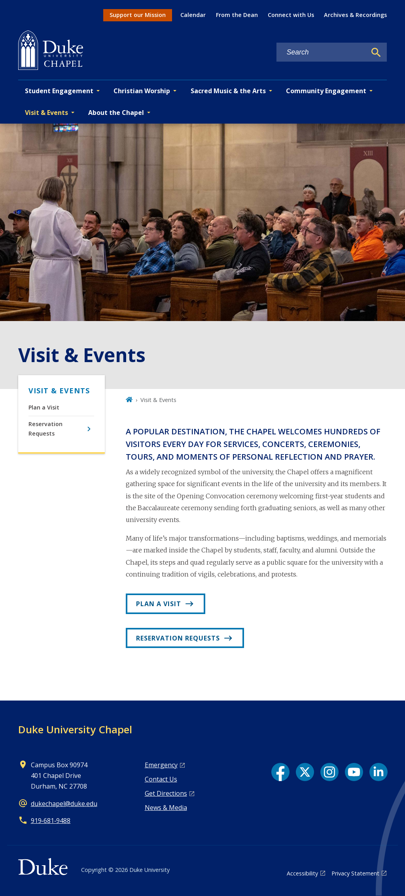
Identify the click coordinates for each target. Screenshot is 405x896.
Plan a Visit (43, 407)
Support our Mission (138, 15)
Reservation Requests (45, 428)
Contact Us (161, 779)
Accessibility (302, 873)
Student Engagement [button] (59, 90)
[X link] (305, 772)
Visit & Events (59, 390)
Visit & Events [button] (46, 112)
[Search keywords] (321, 52)
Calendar (193, 15)
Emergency (161, 765)
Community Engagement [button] (326, 90)
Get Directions (166, 793)
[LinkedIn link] (378, 772)
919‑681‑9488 (51, 820)
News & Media (166, 807)
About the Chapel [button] (116, 112)
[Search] (376, 52)
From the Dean (237, 15)
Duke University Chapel (75, 729)
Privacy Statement (355, 873)
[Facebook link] (280, 772)
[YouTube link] (354, 772)
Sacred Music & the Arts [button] (228, 90)
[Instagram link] (329, 772)
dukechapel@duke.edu (64, 803)
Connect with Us (291, 15)
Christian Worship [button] (142, 90)
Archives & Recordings (355, 15)
